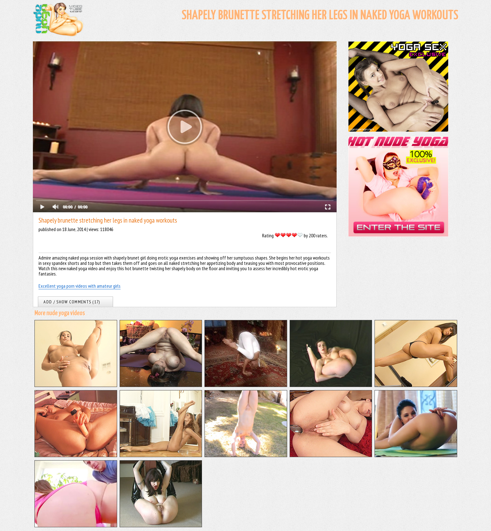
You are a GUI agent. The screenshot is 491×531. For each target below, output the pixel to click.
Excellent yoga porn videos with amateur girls (80, 286)
